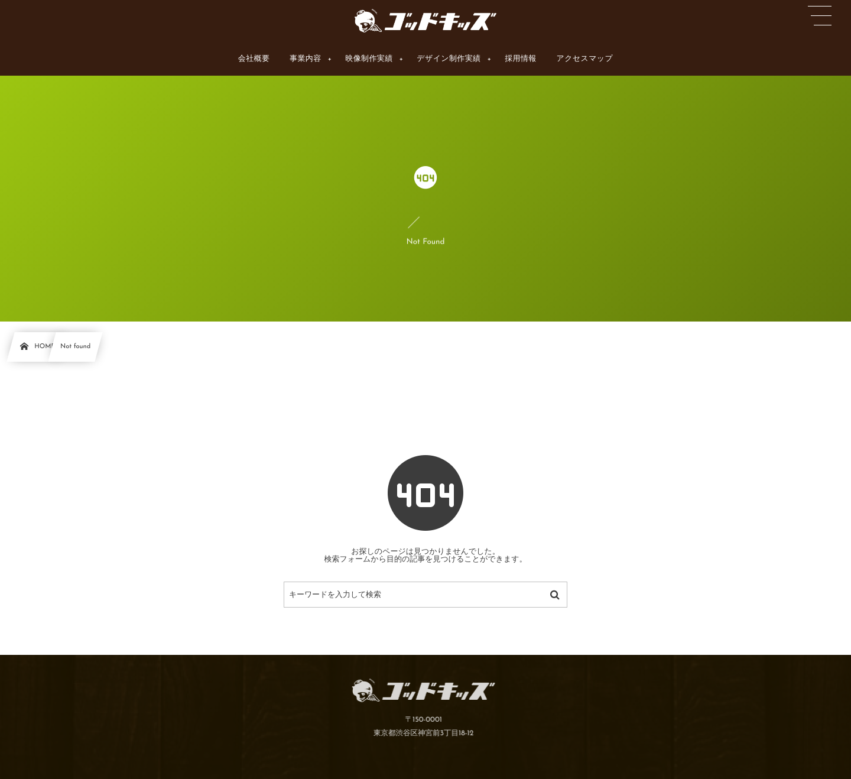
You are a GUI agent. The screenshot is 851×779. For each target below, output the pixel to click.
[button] (820, 16)
